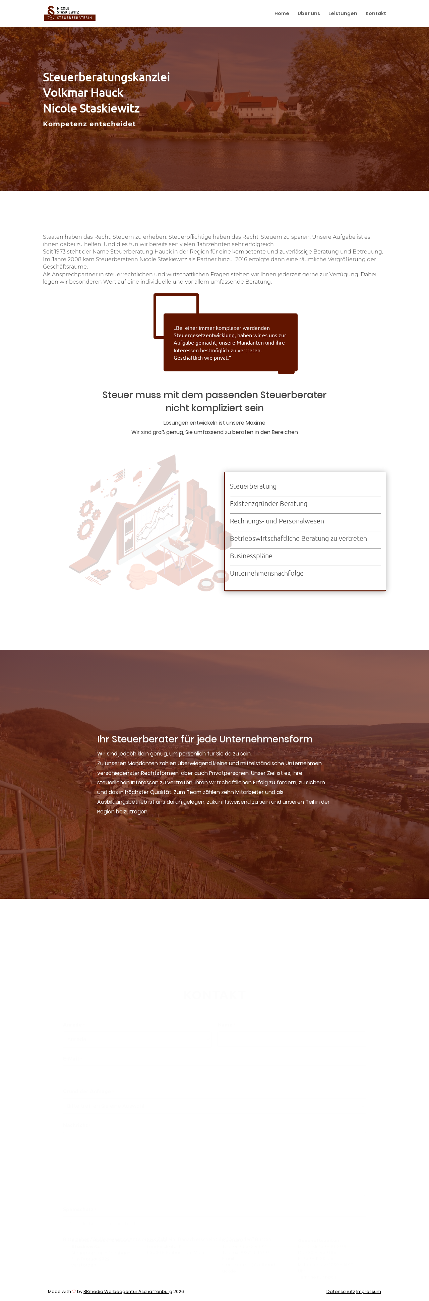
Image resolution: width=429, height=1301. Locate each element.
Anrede (74, 1025)
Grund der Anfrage (88, 1092)
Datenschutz (340, 1291)
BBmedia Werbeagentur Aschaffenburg (127, 1291)
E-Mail (72, 1059)
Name (227, 1025)
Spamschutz (80, 1210)
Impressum (368, 1291)
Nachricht (77, 1126)
